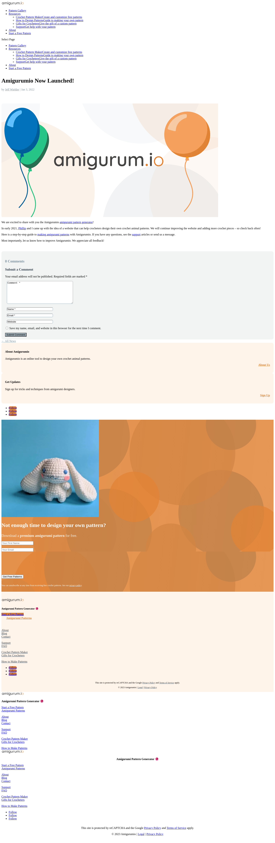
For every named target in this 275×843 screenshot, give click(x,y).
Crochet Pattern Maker (49, 17)
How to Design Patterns (49, 20)
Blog (4, 637)
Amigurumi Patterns (19, 622)
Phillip (22, 228)
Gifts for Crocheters (46, 23)
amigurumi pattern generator (76, 222)
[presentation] (28, 566)
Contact (5, 641)
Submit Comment (16, 339)
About (12, 30)
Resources (15, 13)
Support (36, 26)
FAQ (4, 650)
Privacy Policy (148, 687)
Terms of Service (166, 687)
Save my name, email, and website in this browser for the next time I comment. (55, 332)
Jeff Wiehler (12, 89)
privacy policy (75, 589)
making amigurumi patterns (53, 234)
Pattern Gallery (17, 10)
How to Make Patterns (14, 665)
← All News (8, 345)
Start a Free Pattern (20, 33)
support (136, 234)
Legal (140, 691)
